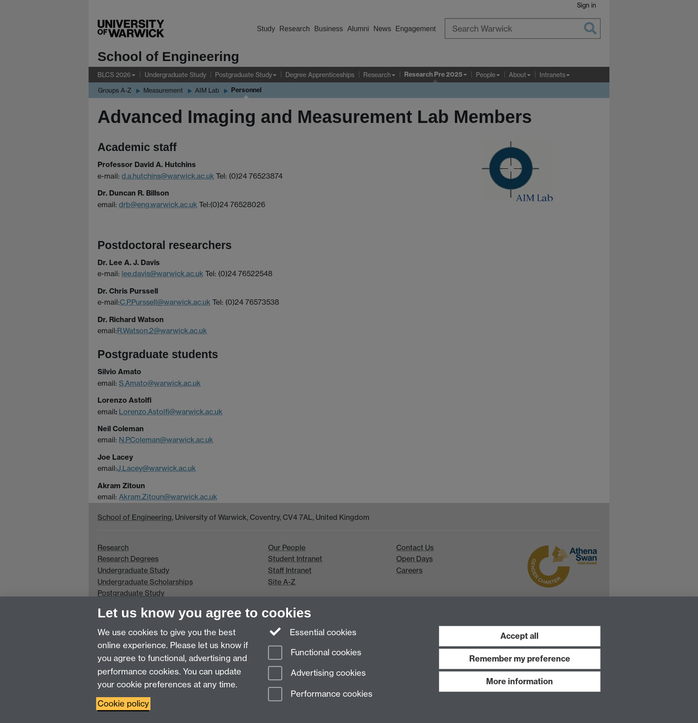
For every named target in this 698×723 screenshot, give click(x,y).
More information (519, 681)
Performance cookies (320, 694)
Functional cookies (314, 653)
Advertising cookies (317, 674)
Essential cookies (312, 631)
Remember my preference (519, 659)
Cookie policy (123, 703)
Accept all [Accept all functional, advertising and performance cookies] (519, 636)
